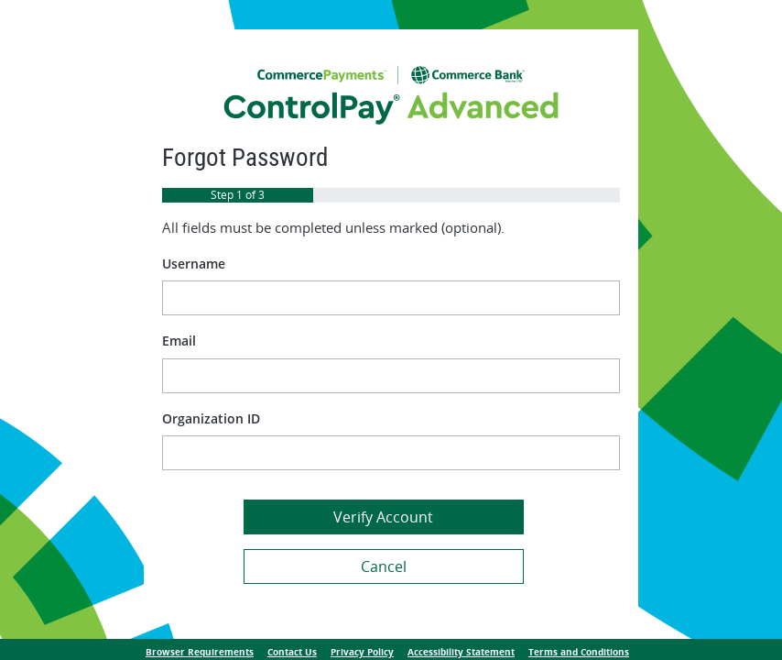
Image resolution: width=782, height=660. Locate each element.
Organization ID (211, 418)
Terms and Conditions (578, 652)
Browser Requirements (200, 652)
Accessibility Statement (461, 652)
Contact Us (292, 652)
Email (179, 340)
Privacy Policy (362, 652)
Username (193, 263)
